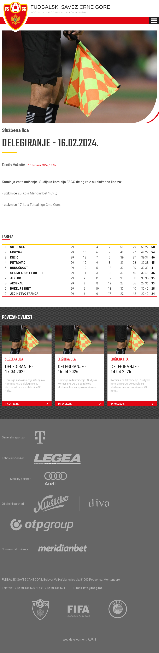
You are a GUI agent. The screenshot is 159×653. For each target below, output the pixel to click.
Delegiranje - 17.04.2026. (19, 369)
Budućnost (19, 267)
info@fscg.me (92, 588)
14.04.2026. (134, 403)
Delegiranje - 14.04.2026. (125, 369)
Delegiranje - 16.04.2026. (72, 369)
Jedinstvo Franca (24, 293)
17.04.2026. (28, 403)
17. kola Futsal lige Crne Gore (39, 205)
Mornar (16, 252)
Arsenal (16, 283)
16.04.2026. (81, 403)
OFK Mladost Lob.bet (26, 273)
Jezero (15, 278)
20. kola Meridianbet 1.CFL (37, 193)
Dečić (14, 257)
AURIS (92, 639)
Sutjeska (17, 247)
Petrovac (17, 262)
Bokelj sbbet (20, 288)
